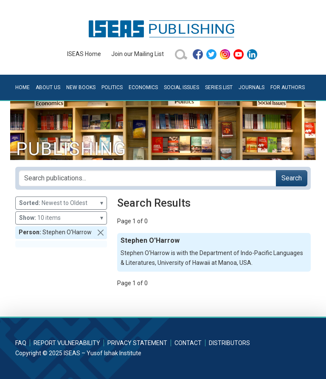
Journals (251, 87)
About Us (48, 87)
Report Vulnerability (67, 343)
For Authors (287, 87)
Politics (112, 87)
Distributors (229, 343)
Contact (188, 343)
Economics (143, 87)
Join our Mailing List (137, 54)
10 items (61, 217)
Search (291, 178)
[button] (100, 232)
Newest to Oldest (61, 203)
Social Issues (181, 87)
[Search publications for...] (147, 178)
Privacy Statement (137, 343)
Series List (219, 87)
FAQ (20, 343)
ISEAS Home (84, 54)
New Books (81, 87)
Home (22, 87)
